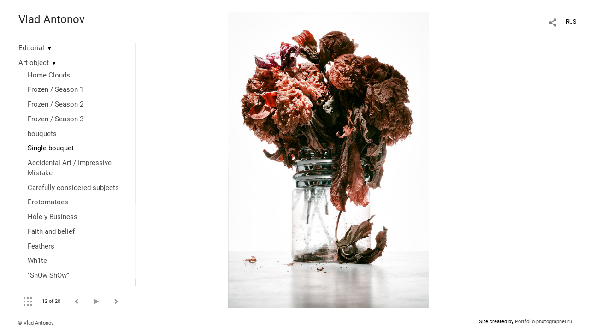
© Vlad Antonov (35, 323)
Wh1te (37, 260)
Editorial (31, 48)
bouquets (42, 134)
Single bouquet (51, 148)
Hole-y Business (52, 217)
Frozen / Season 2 (55, 104)
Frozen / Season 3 (55, 119)
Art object (33, 63)
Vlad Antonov (51, 19)
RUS (571, 21)
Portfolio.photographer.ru (543, 322)
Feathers (41, 246)
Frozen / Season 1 (55, 89)
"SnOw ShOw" (48, 275)
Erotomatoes (48, 202)
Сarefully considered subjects (73, 188)
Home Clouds (49, 75)
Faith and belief (51, 231)
